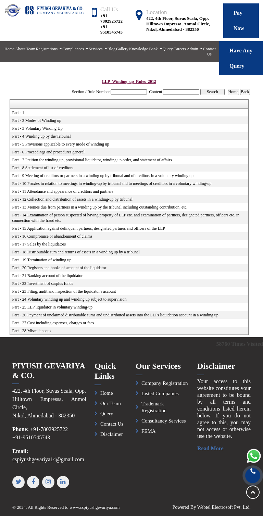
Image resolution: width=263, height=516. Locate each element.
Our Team (110, 406)
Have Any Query (240, 58)
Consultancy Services (163, 424)
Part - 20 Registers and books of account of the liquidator (59, 267)
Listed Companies (160, 397)
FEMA (148, 434)
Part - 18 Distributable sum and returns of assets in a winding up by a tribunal (76, 252)
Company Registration (164, 386)
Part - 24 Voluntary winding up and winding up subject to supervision (69, 299)
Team (30, 49)
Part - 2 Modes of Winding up (36, 120)
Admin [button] (193, 49)
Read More (214, 448)
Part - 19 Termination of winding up (42, 259)
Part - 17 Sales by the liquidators (39, 244)
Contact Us (209, 51)
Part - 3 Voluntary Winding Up (37, 128)
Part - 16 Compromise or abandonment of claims (52, 236)
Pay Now (239, 20)
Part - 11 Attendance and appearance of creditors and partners (62, 191)
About (20, 49)
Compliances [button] (73, 49)
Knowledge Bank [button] (144, 49)
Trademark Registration (153, 410)
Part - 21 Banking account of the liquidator (47, 275)
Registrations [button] (47, 49)
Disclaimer (111, 437)
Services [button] (96, 49)
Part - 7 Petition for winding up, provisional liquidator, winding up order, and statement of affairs (92, 160)
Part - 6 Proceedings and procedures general (48, 152)
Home (9, 49)
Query (168, 49)
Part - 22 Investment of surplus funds (42, 283)
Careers (180, 49)
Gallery (122, 49)
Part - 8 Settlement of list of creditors (42, 167)
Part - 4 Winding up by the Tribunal (41, 136)
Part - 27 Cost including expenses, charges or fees (53, 322)
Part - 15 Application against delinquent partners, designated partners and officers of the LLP (88, 228)
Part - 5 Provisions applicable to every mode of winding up (60, 144)
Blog (111, 49)
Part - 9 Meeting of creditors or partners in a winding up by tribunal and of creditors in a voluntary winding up (103, 175)
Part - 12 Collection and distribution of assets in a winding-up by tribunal (72, 199)
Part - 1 (18, 112)
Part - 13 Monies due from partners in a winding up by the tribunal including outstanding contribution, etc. (100, 207)
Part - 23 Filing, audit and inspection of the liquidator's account (64, 291)
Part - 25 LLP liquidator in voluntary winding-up (52, 307)
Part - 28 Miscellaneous (31, 330)
